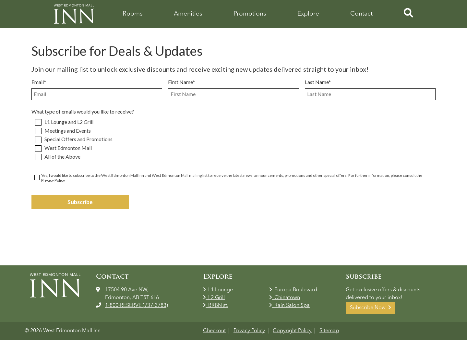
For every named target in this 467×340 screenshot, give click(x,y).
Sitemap (329, 331)
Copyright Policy (292, 331)
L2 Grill (214, 297)
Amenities (188, 14)
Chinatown (284, 297)
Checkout (214, 331)
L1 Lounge (218, 290)
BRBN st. (215, 305)
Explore (308, 14)
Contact (361, 14)
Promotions (250, 14)
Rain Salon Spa (289, 305)
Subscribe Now (370, 307)
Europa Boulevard (293, 290)
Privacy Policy (249, 331)
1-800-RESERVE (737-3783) (136, 305)
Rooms (133, 14)
